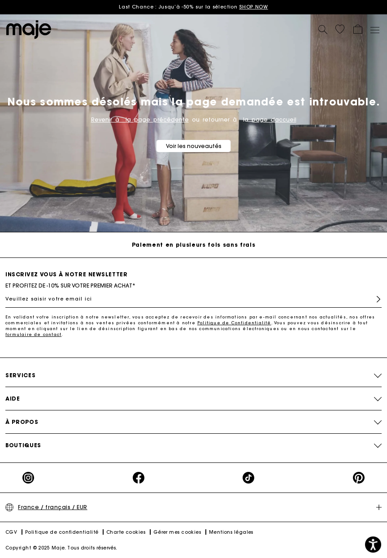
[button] (339, 29)
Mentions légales (231, 532)
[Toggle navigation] (374, 29)
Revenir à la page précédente (140, 119)
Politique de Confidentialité (234, 322)
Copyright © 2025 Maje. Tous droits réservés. (61, 548)
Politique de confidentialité (62, 532)
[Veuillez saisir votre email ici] (193, 299)
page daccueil (274, 119)
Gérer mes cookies (177, 532)
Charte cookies (125, 532)
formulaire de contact (33, 334)
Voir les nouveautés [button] (194, 146)
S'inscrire (378, 299)
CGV (11, 532)
